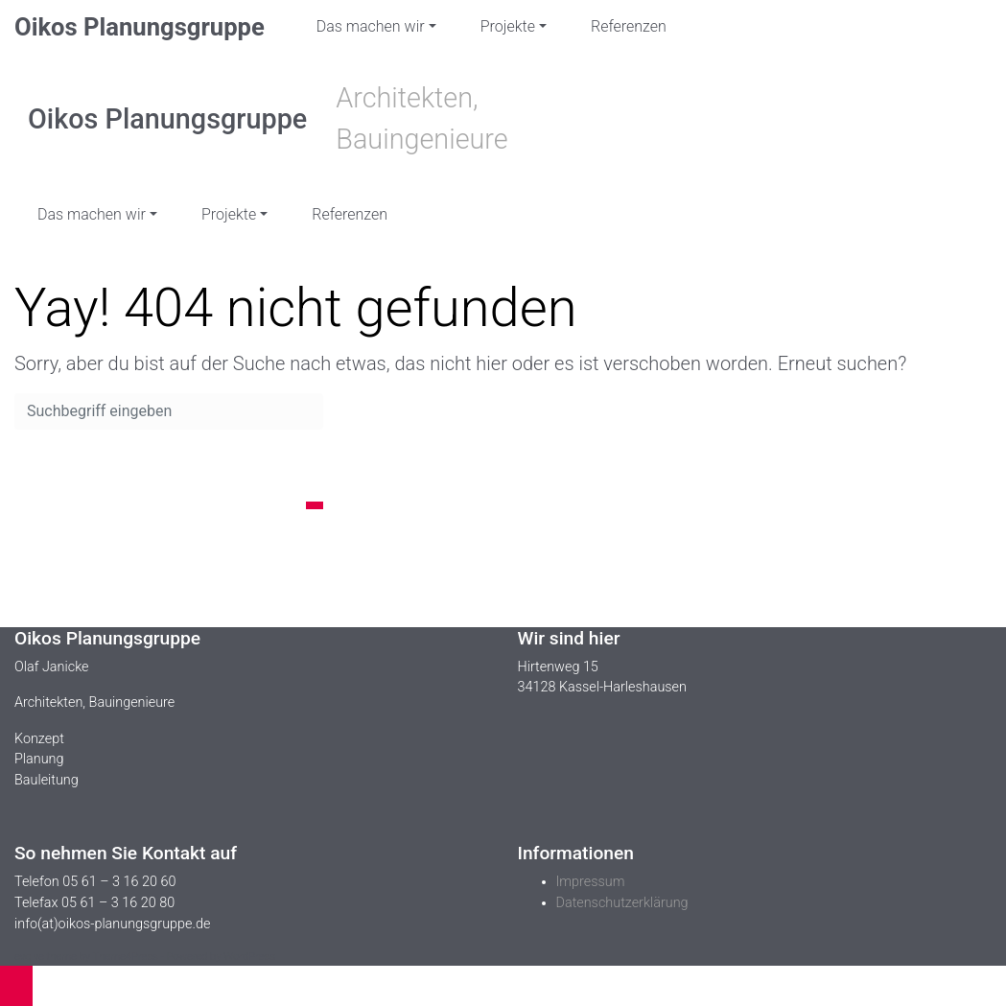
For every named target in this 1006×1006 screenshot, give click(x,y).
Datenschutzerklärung (622, 903)
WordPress (249, 956)
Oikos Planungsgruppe (139, 26)
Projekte (507, 26)
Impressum (590, 882)
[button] (16, 986)
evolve (29, 956)
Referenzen (629, 26)
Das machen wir (370, 26)
